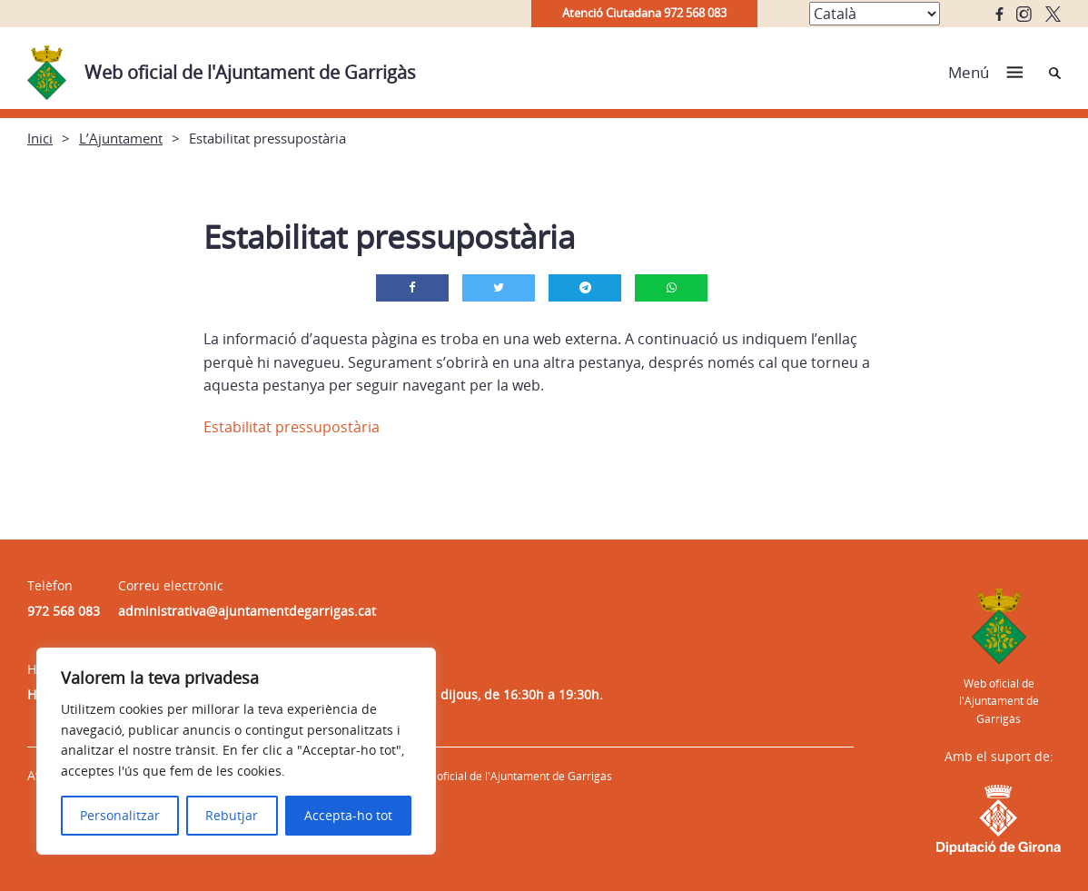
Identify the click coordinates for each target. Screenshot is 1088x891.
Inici (40, 138)
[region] (236, 751)
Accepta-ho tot (348, 815)
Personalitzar (120, 815)
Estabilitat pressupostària (291, 427)
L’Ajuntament (121, 138)
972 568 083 (63, 610)
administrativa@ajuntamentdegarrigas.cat (247, 610)
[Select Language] (874, 13)
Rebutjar (231, 815)
